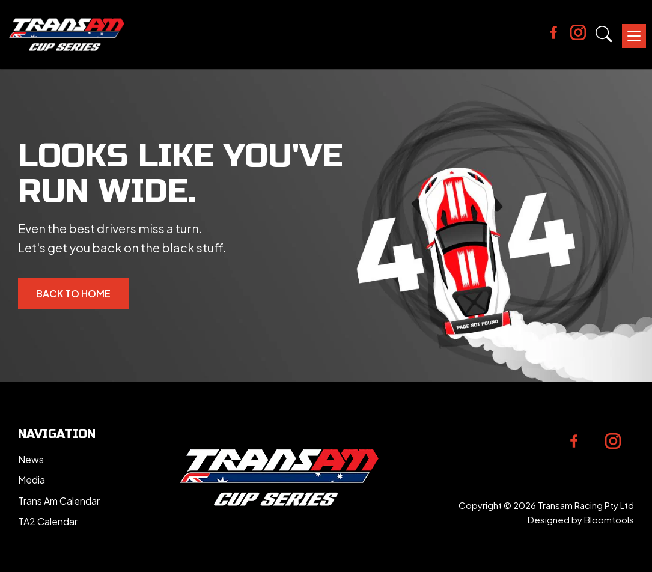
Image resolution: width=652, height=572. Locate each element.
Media (31, 479)
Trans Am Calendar (59, 501)
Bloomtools (609, 519)
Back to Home (73, 293)
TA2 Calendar (48, 521)
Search (604, 34)
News (31, 459)
